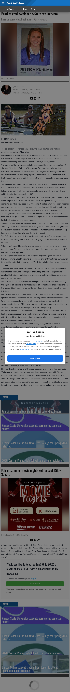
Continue (35, 358)
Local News (8, 9)
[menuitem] (35, 9)
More (34, 9)
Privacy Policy (31, 343)
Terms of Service (37, 340)
